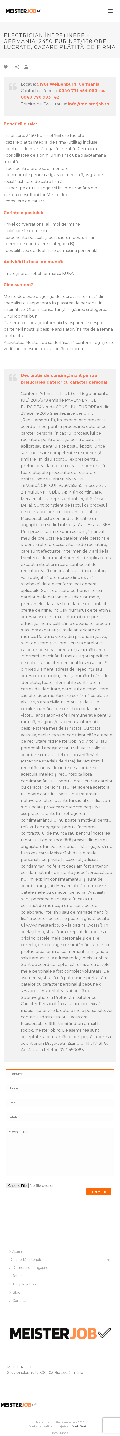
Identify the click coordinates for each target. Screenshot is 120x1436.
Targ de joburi (22, 1284)
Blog (14, 1292)
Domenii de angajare (28, 1267)
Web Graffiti (81, 1426)
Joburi (16, 1276)
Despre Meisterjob (25, 1259)
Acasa (15, 1251)
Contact (17, 1300)
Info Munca (60, 1433)
